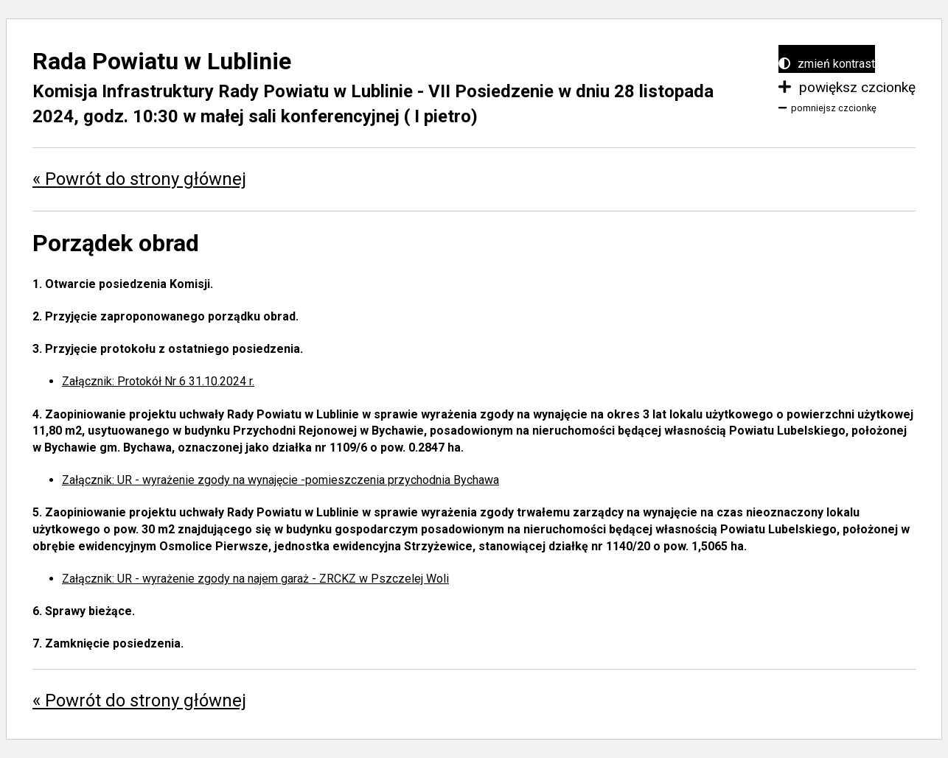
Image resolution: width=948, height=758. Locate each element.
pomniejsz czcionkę (827, 107)
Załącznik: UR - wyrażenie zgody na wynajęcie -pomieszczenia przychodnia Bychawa (280, 480)
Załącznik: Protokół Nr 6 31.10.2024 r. (158, 381)
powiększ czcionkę (847, 87)
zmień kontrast (826, 64)
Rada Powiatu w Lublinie (161, 61)
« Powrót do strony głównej (139, 179)
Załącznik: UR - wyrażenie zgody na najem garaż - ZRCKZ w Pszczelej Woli (255, 579)
